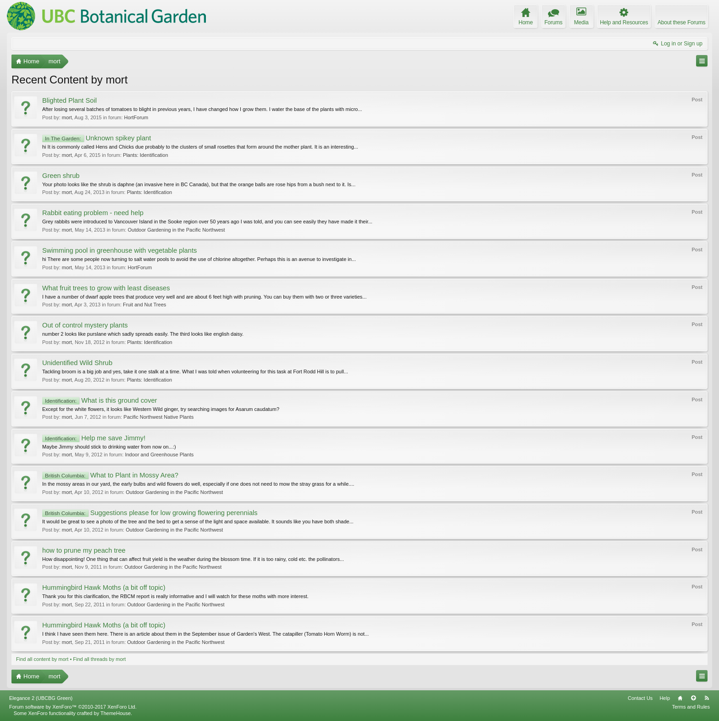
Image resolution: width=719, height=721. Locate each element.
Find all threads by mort (99, 659)
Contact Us (640, 698)
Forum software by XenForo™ (73, 707)
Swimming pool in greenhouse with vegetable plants (119, 250)
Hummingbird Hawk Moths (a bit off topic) (104, 587)
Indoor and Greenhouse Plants (159, 454)
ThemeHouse (115, 713)
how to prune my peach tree (84, 550)
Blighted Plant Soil (69, 100)
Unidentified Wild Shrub (77, 362)
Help (664, 698)
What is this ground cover (99, 400)
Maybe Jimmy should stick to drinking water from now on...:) (109, 446)
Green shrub (60, 175)
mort (67, 117)
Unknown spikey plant (96, 138)
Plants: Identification (145, 155)
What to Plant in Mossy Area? (110, 475)
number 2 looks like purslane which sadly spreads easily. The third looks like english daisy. (142, 334)
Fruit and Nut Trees (144, 304)
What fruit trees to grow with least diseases (106, 288)
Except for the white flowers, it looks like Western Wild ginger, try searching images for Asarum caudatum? (160, 409)
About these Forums (681, 22)
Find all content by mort (42, 659)
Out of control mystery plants (85, 325)
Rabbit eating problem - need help (93, 212)
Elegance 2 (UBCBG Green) (40, 698)
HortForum (136, 117)
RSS (706, 698)
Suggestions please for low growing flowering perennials (150, 512)
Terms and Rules (691, 707)
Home (680, 698)
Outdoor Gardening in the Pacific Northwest (176, 230)
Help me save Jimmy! (93, 438)
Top (693, 698)
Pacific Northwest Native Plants (158, 417)
